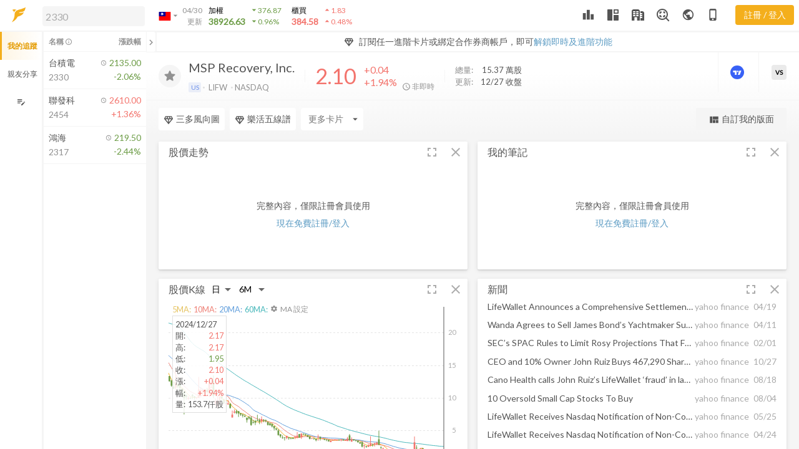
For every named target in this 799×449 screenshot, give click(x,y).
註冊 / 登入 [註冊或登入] (765, 14)
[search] (93, 16)
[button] (91, 15)
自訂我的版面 (741, 119)
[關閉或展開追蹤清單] (151, 42)
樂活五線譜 (263, 119)
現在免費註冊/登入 (313, 223)
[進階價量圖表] (738, 72)
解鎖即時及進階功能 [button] (573, 41)
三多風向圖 (192, 119)
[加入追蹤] (170, 76)
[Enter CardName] (332, 119)
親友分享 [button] (22, 74)
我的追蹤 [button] (22, 46)
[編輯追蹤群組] (21, 102)
